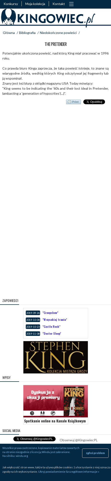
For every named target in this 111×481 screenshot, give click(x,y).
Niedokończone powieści (58, 33)
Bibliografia (27, 33)
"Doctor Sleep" (51, 333)
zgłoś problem (95, 453)
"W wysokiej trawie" (54, 319)
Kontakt (59, 4)
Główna (9, 33)
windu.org (22, 455)
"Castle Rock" (51, 326)
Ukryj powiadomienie (51, 471)
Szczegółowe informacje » (82, 471)
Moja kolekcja (35, 4)
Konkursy (11, 4)
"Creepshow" (50, 313)
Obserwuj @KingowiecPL (79, 440)
